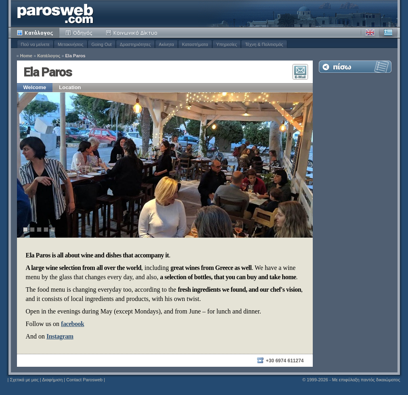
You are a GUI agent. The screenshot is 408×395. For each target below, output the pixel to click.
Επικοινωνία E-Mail (300, 72)
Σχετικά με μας (24, 379)
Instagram (59, 336)
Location (70, 87)
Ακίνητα (166, 44)
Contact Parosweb (84, 379)
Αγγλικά (370, 32)
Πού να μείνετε (35, 44)
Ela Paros (75, 56)
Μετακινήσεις (71, 44)
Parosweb (55, 13)
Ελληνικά (388, 32)
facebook (72, 323)
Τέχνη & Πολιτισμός (264, 44)
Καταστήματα (195, 44)
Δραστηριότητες (135, 44)
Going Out (102, 44)
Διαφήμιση (52, 379)
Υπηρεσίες (226, 44)
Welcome (34, 87)
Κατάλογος (35, 32)
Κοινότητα (133, 32)
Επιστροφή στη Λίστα (355, 67)
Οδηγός (79, 32)
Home (26, 56)
